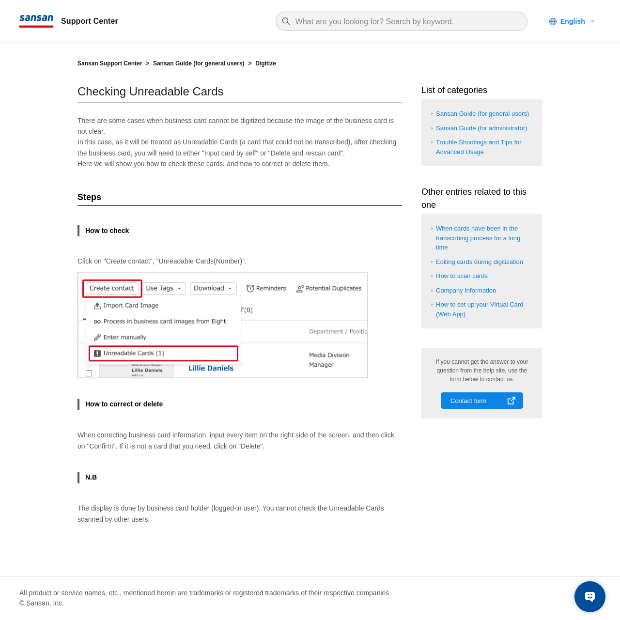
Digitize (265, 63)
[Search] (406, 21)
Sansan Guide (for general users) (199, 63)
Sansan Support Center (110, 63)
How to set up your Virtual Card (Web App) (479, 309)
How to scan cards (462, 275)
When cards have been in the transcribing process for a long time (478, 238)
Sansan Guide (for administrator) (481, 128)
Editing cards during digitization (479, 261)
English (572, 21)
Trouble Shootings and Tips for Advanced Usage (479, 147)
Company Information (466, 290)
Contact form (468, 400)
